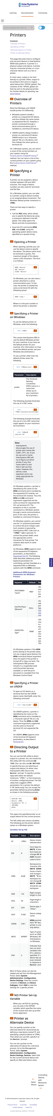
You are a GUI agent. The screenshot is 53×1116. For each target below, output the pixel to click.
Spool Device (15, 93)
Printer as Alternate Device (20, 53)
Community (42, 13)
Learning (13, 13)
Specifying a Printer (17, 47)
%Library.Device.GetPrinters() (25, 163)
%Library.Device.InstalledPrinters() (24, 156)
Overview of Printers (17, 44)
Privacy (10, 1105)
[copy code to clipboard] (35, 267)
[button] (11, 99)
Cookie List (28, 1107)
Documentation (27, 13)
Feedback (51, 562)
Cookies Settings (18, 1107)
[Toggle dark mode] (42, 27)
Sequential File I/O (20, 556)
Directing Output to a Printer (20, 50)
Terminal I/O (18, 742)
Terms (15, 1105)
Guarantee (23, 1105)
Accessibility (33, 1105)
